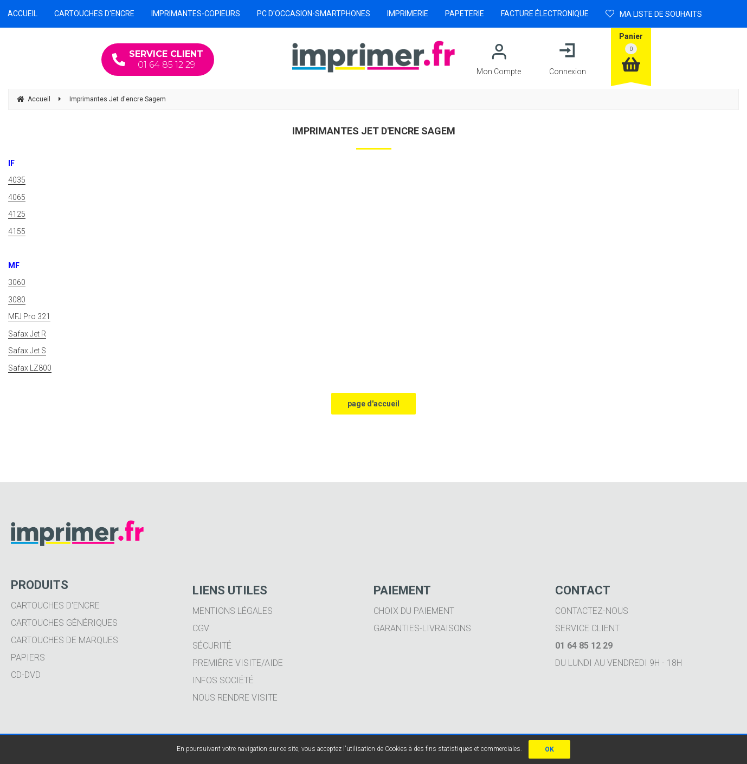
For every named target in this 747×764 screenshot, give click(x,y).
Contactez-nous (591, 611)
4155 (16, 231)
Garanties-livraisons (422, 628)
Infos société (223, 680)
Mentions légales (232, 611)
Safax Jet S (27, 350)
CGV (200, 628)
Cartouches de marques (64, 640)
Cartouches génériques (64, 623)
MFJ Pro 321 (29, 316)
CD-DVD (26, 675)
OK (549, 749)
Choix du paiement (414, 611)
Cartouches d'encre (55, 605)
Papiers (28, 657)
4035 (16, 180)
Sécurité (211, 645)
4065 (16, 197)
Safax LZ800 (29, 368)
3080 (16, 299)
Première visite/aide (237, 663)
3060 (16, 282)
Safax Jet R (27, 333)
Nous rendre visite (235, 697)
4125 (16, 214)
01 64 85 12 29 (157, 59)
